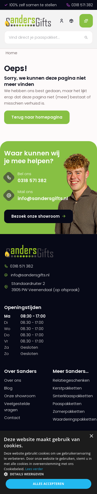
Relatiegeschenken (71, 380)
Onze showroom (19, 396)
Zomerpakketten (69, 411)
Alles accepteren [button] (48, 484)
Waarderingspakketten (73, 419)
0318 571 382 (79, 5)
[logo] (28, 21)
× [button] (91, 436)
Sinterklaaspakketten (73, 396)
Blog (8, 388)
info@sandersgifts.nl (26, 275)
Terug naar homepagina (36, 117)
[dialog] (48, 462)
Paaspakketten (67, 403)
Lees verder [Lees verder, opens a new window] (34, 469)
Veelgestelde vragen (17, 407)
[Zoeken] (48, 37)
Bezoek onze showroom (38, 216)
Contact (12, 417)
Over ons (12, 380)
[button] (48, 474)
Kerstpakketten (67, 388)
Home (11, 53)
